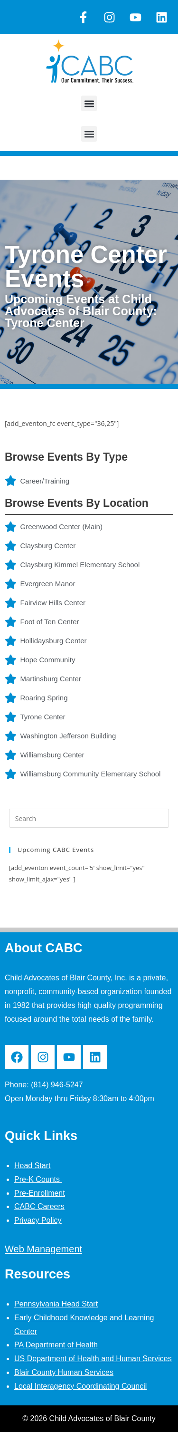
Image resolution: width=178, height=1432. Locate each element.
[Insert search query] (89, 818)
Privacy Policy (38, 1220)
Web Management (43, 1249)
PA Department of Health (56, 1345)
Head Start (32, 1165)
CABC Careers (39, 1206)
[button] (89, 103)
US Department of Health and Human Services (93, 1359)
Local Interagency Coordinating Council (80, 1386)
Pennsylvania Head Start (56, 1304)
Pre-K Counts (38, 1179)
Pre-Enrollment (39, 1193)
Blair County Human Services (63, 1372)
